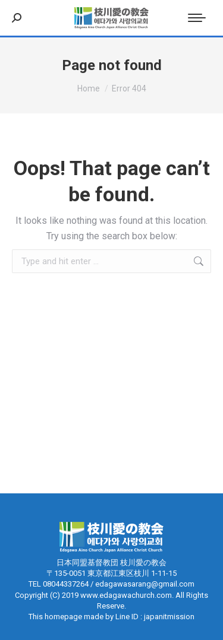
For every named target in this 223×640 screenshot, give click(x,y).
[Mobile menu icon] (197, 18)
